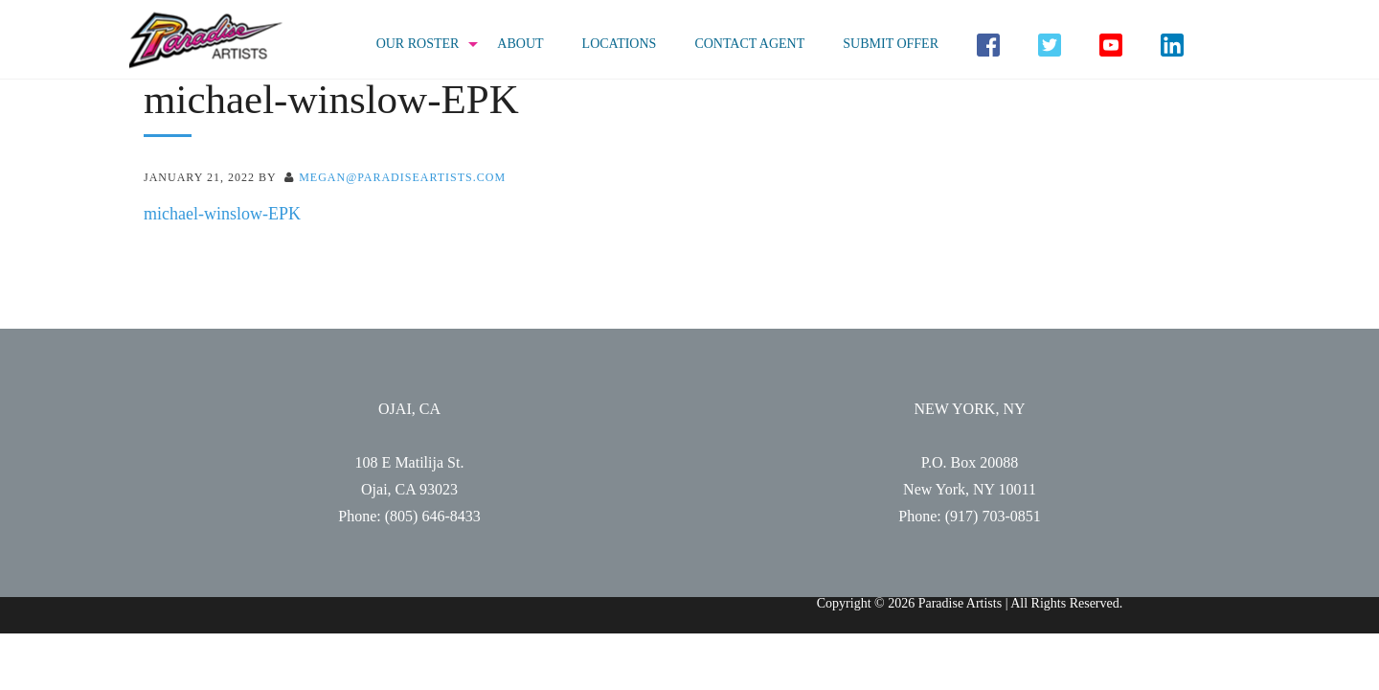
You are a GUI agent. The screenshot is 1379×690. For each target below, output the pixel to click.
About (520, 43)
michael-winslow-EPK (222, 213)
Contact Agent (749, 43)
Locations (619, 43)
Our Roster (418, 43)
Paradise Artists (206, 41)
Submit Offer (890, 43)
